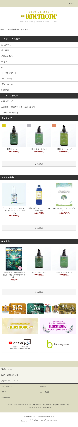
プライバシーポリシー (34, 407)
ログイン (4, 392)
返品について (47, 404)
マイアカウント (6, 386)
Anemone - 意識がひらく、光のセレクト (18, 107)
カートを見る (44, 392)
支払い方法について (20, 404)
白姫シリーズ (7, 101)
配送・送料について (35, 404)
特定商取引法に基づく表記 (61, 404)
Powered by (39, 421)
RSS (44, 407)
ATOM (49, 407)
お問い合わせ (5, 397)
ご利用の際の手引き (9, 112)
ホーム (10, 404)
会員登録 (43, 386)
